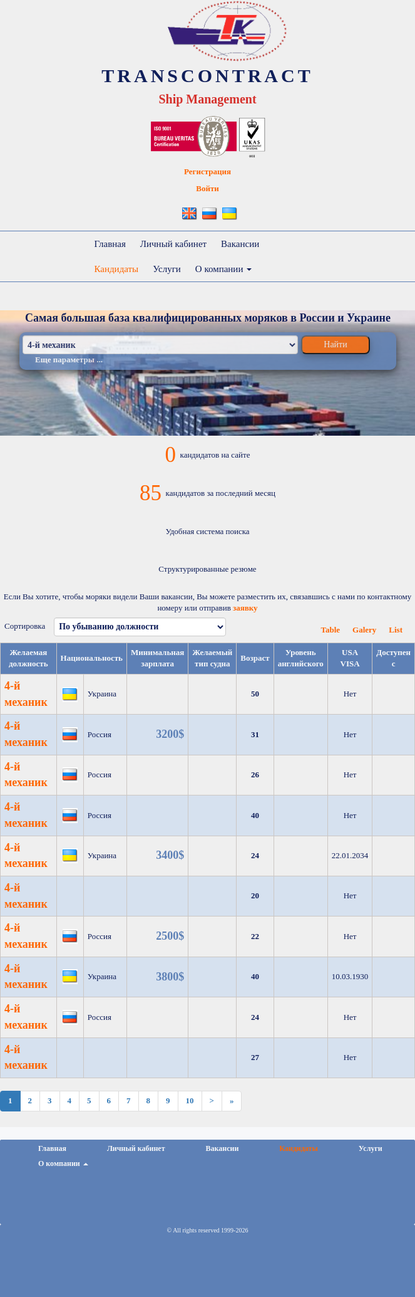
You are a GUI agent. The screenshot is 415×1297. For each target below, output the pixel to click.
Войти (207, 188)
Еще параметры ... (69, 359)
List (395, 629)
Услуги (167, 269)
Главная (110, 244)
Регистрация (207, 171)
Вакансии (240, 244)
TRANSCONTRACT (207, 75)
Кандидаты (117, 269)
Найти (335, 344)
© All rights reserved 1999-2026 (207, 1230)
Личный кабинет (173, 244)
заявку (245, 607)
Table (330, 629)
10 (190, 1100)
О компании (223, 269)
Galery (364, 629)
